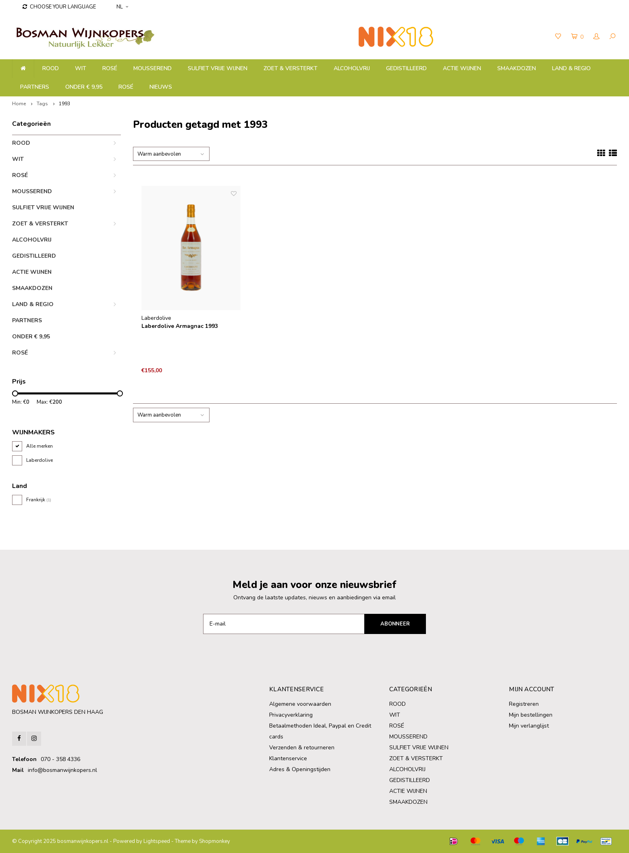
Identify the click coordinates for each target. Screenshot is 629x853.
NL (122, 6)
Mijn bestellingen (530, 715)
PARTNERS (34, 87)
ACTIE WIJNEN (462, 68)
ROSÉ (125, 87)
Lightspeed (156, 841)
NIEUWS (160, 87)
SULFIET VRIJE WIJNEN (217, 68)
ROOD (50, 68)
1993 (64, 103)
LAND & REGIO (571, 68)
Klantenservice (288, 758)
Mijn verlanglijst (529, 726)
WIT (80, 68)
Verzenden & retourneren (301, 747)
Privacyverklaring (291, 715)
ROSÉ (109, 68)
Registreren (524, 704)
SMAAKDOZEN (516, 68)
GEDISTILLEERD (406, 68)
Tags (42, 103)
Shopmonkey (214, 841)
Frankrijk (38, 499)
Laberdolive (39, 460)
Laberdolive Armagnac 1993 (179, 326)
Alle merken (39, 446)
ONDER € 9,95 (83, 87)
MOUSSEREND (152, 68)
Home (19, 103)
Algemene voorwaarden (300, 704)
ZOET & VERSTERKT (291, 68)
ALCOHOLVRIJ (352, 68)
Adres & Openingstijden (299, 769)
